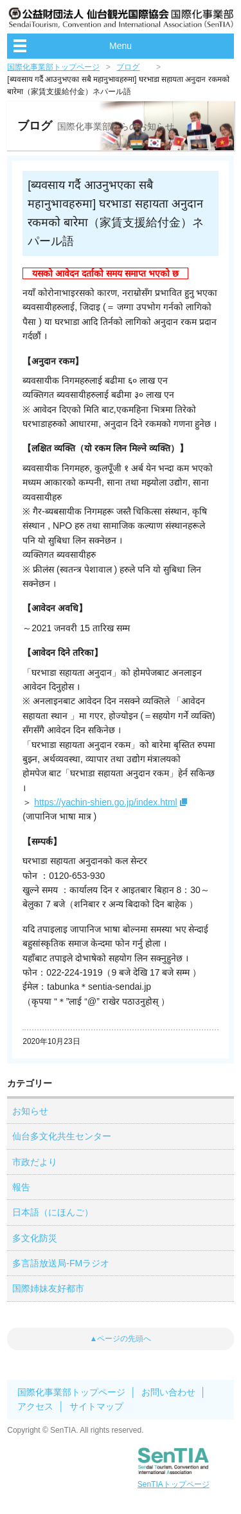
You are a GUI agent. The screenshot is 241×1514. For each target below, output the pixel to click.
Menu (120, 46)
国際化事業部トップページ (53, 67)
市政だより (34, 1162)
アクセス (35, 1406)
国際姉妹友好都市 (48, 1288)
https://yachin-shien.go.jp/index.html (105, 802)
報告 (21, 1187)
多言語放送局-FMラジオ (60, 1263)
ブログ (127, 67)
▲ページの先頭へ (121, 1338)
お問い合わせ (168, 1392)
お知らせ (30, 1111)
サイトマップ (96, 1406)
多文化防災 (34, 1238)
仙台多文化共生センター (61, 1136)
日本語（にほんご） (52, 1212)
